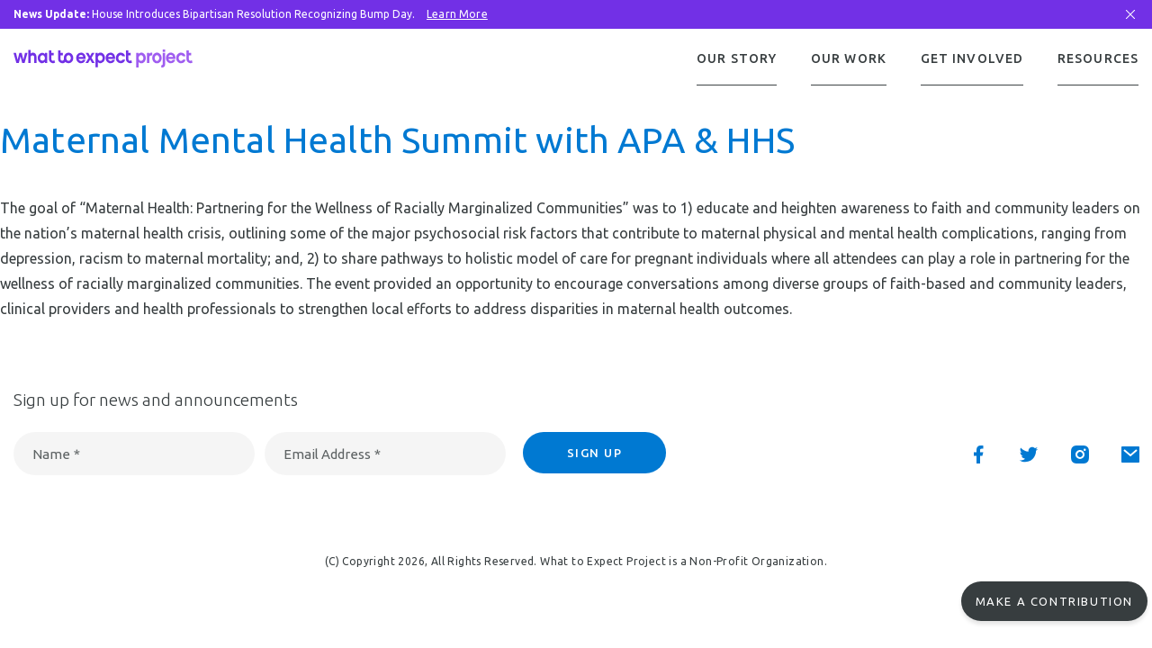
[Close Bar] (1130, 14)
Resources (1098, 58)
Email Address (332, 456)
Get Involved (972, 58)
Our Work (848, 58)
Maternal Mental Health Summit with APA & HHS (397, 142)
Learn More (457, 14)
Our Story (737, 58)
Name (56, 456)
